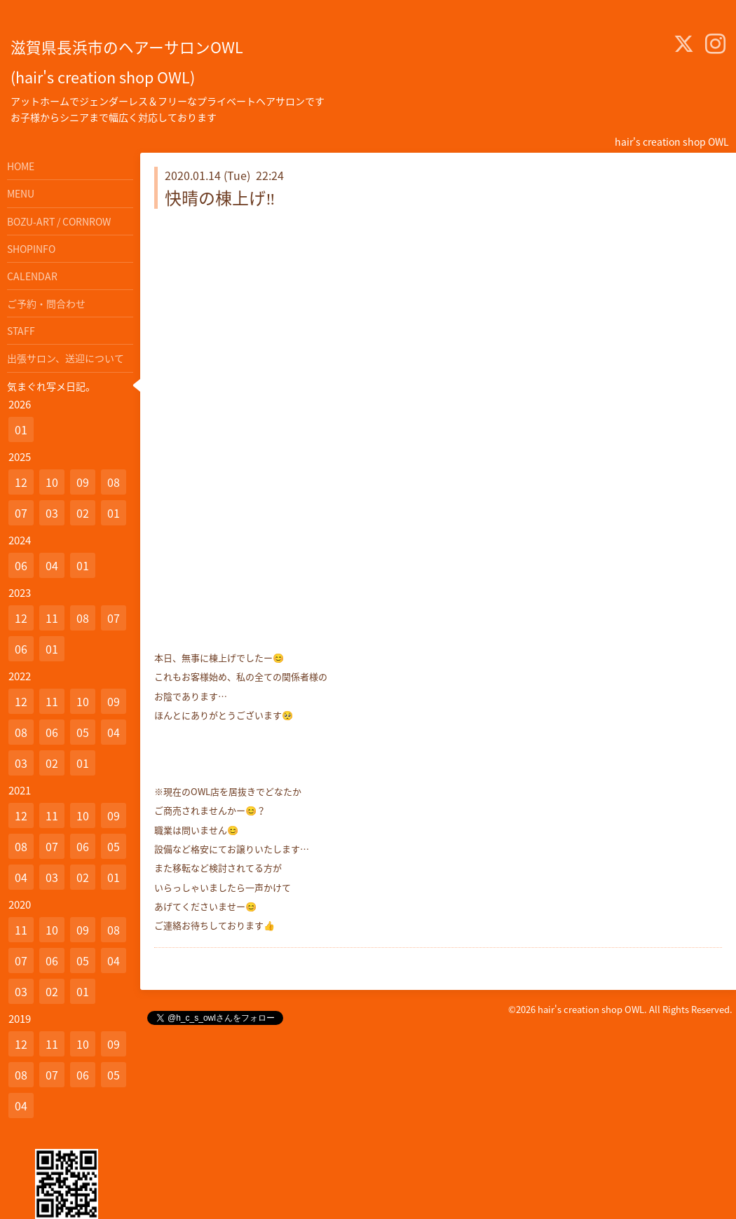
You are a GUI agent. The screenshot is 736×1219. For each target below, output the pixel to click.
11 (52, 618)
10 (52, 482)
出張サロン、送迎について (65, 358)
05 (82, 732)
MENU (20, 193)
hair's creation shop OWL (591, 1009)
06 (21, 565)
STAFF (21, 331)
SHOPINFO (31, 249)
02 (82, 512)
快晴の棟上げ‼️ (220, 197)
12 (21, 482)
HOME (20, 166)
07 (21, 512)
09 (82, 482)
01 (21, 429)
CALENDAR (32, 276)
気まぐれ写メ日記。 (51, 386)
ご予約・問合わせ (46, 303)
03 (52, 512)
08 (113, 482)
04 (52, 565)
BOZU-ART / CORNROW (59, 221)
